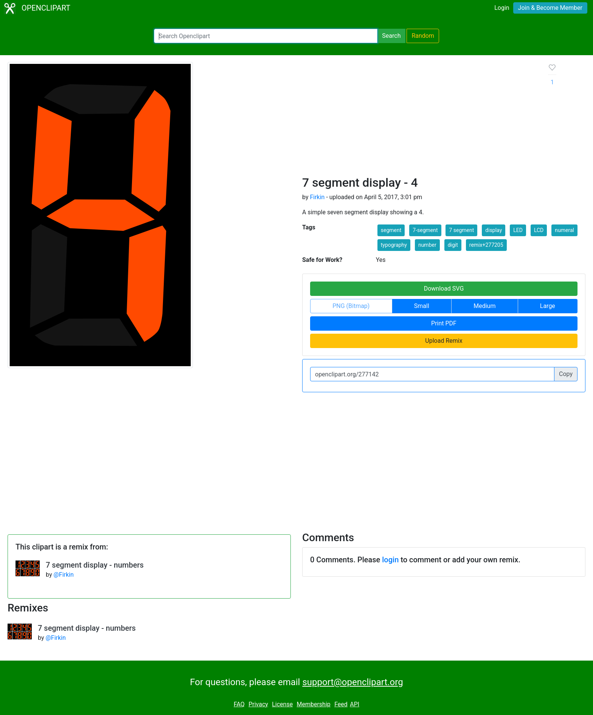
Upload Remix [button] (443, 340)
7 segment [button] (461, 230)
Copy (566, 374)
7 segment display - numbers (95, 565)
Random (422, 35)
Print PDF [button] (443, 323)
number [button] (427, 245)
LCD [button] (538, 230)
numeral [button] (564, 230)
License (282, 704)
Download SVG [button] (444, 288)
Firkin (317, 197)
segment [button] (391, 230)
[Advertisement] (419, 119)
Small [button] (421, 306)
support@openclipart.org (352, 682)
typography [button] (394, 245)
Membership (313, 704)
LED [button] (518, 230)
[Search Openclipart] (265, 36)
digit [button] (453, 245)
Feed (341, 704)
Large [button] (547, 306)
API (354, 704)
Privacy (258, 704)
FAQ (239, 704)
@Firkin (63, 574)
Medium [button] (484, 306)
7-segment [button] (425, 230)
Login (501, 7)
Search (391, 35)
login (390, 559)
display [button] (493, 230)
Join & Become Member (550, 7)
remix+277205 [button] (486, 245)
